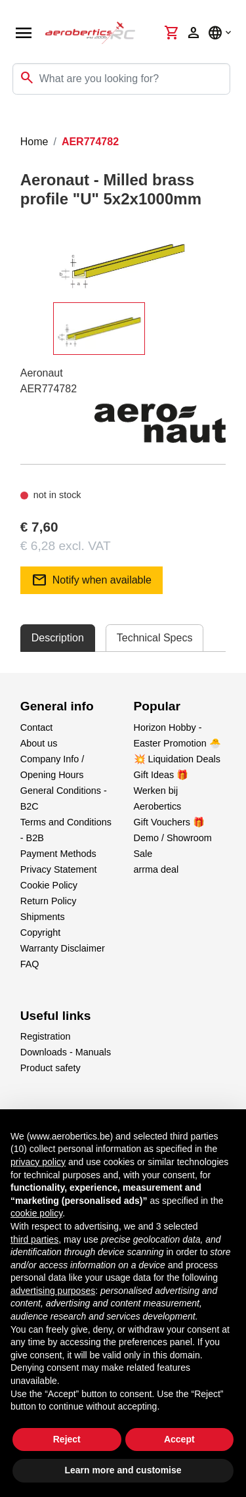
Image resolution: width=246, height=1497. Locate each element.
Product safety (50, 1068)
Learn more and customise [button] (122, 1470)
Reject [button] (67, 1439)
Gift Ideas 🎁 (161, 775)
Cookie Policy (48, 885)
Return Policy (48, 901)
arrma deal (156, 869)
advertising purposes (52, 1290)
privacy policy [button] (38, 1162)
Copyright (40, 932)
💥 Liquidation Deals (177, 759)
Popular (157, 706)
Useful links (55, 1016)
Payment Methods (58, 853)
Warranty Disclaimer (62, 948)
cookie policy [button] (36, 1213)
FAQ (29, 964)
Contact (36, 727)
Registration (45, 1036)
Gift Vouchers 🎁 (169, 822)
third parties (34, 1239)
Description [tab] (57, 637)
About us (39, 743)
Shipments (42, 916)
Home (34, 141)
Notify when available (91, 580)
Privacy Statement (58, 869)
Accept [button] (179, 1439)
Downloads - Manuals (65, 1052)
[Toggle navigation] (18, 121)
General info (57, 706)
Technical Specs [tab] (155, 637)
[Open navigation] (23, 33)
